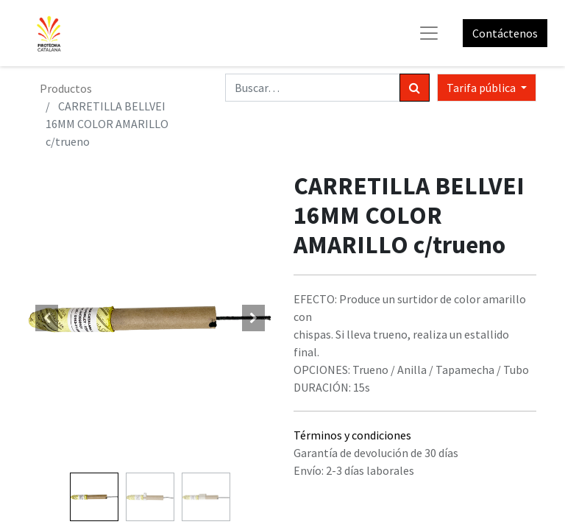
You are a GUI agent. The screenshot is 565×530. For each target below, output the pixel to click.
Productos (66, 88)
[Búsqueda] (414, 88)
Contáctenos (505, 33)
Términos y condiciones (352, 435)
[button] (47, 318)
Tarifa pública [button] (482, 87)
